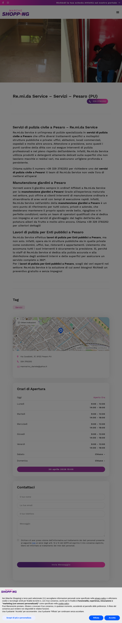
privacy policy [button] (100, 598)
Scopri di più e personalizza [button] (18, 618)
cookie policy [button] (63, 603)
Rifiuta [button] (96, 618)
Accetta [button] (112, 618)
